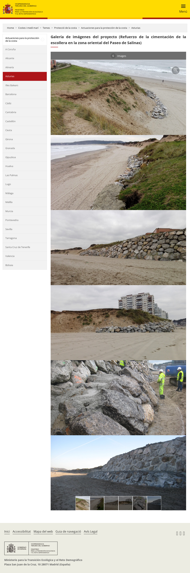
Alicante (9, 58)
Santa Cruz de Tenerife (17, 247)
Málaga (9, 193)
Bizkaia (9, 265)
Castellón (10, 121)
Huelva (9, 166)
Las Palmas (11, 175)
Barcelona (10, 94)
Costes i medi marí (28, 27)
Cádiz (8, 103)
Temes (46, 27)
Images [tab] (118, 55)
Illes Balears (11, 85)
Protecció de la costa (65, 27)
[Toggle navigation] (182, 8)
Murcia (9, 211)
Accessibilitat (22, 531)
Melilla (8, 202)
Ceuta (8, 130)
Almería (9, 67)
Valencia (9, 256)
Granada (10, 148)
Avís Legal (90, 531)
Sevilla (8, 229)
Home (10, 27)
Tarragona (11, 238)
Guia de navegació (68, 531)
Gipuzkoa (10, 157)
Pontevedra (11, 220)
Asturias (135, 27)
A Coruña (10, 49)
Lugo (8, 184)
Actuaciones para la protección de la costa (104, 27)
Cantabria (10, 112)
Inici (7, 531)
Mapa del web (43, 531)
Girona (9, 139)
